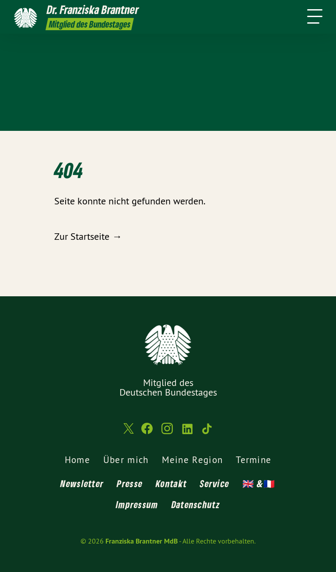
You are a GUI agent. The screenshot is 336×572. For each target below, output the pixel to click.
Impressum (137, 504)
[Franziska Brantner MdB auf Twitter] (128, 433)
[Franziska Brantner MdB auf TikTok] (207, 432)
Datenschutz (196, 504)
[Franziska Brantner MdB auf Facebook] (147, 432)
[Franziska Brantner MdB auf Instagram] (167, 432)
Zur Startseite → (88, 236)
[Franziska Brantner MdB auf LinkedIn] (187, 432)
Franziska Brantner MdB (141, 541)
